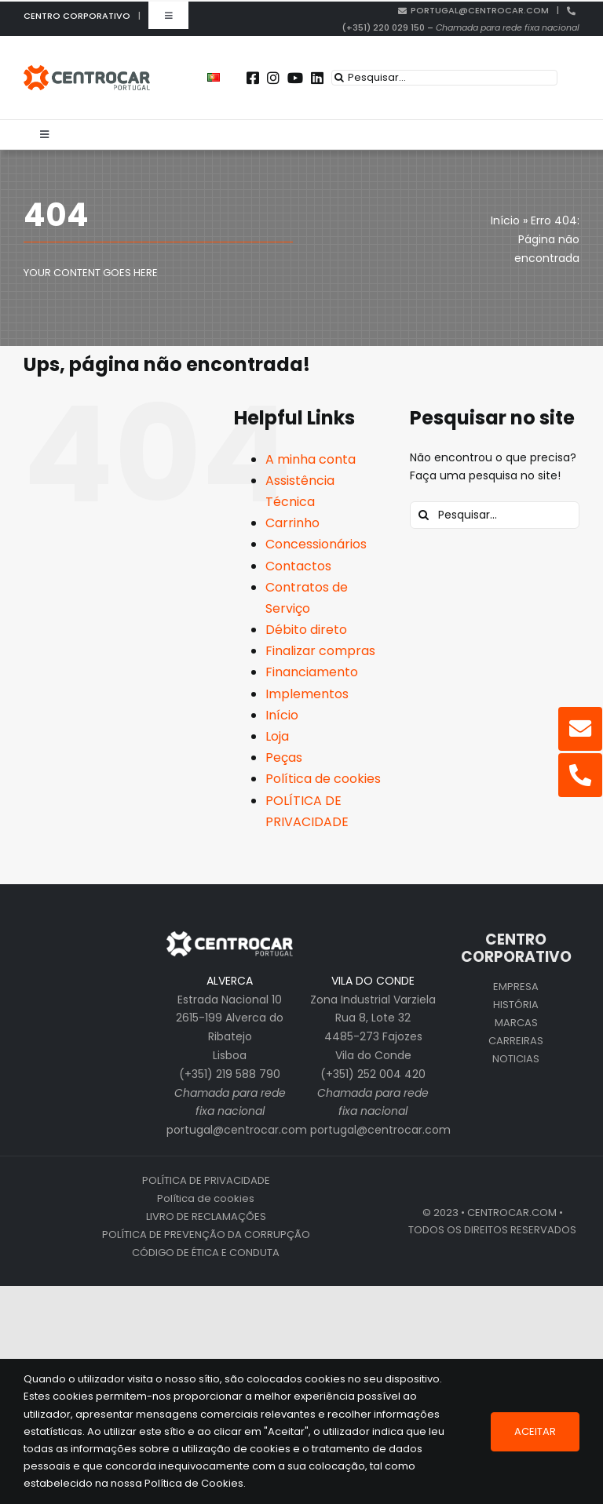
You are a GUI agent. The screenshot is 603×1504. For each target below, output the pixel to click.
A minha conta (310, 459)
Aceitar (535, 1431)
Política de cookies (323, 779)
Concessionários (316, 544)
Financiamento (311, 672)
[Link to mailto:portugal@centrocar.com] (580, 729)
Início (281, 715)
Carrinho (292, 523)
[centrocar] (87, 70)
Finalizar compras (320, 651)
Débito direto (306, 630)
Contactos (298, 566)
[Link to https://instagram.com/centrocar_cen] (273, 78)
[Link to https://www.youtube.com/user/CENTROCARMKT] (295, 78)
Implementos (307, 694)
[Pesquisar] (339, 78)
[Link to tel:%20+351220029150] (580, 775)
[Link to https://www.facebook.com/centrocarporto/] (253, 78)
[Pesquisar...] (444, 78)
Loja (277, 736)
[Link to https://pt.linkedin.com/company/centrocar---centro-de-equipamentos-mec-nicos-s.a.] (317, 78)
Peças (283, 757)
